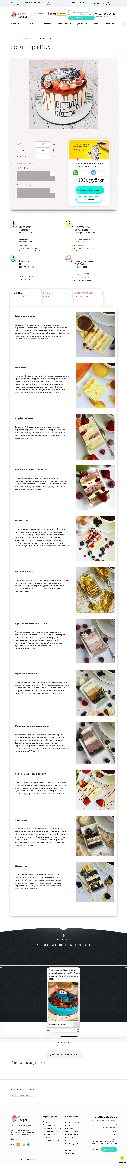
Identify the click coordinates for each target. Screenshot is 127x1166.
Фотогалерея (64, 24)
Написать (76, 18)
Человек (22, 150)
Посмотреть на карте (108, 1127)
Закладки (69, 1150)
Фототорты (47, 1138)
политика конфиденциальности (28, 1159)
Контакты (110, 24)
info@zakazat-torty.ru (86, 280)
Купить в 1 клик (89, 199)
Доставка (82, 24)
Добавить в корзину (89, 190)
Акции (67, 1147)
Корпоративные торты (52, 1128)
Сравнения (69, 1153)
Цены (96, 24)
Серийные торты (50, 1134)
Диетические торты (51, 1141)
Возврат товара (71, 1134)
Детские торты (28, 39)
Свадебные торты (50, 1125)
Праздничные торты (51, 1131)
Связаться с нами (72, 1131)
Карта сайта (70, 1138)
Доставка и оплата (73, 1122)
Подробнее (85, 150)
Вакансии (69, 1128)
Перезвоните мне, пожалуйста (106, 16)
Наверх (122, 1159)
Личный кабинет (107, 3)
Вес (19, 144)
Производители (71, 1144)
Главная (13, 39)
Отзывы (46, 24)
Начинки (31, 24)
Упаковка (24, 184)
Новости (68, 1141)
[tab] (25, 298)
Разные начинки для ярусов (27, 163)
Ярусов (21, 156)
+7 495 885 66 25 (105, 13)
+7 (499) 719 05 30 (84, 278)
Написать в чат (79, 172)
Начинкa (23, 167)
